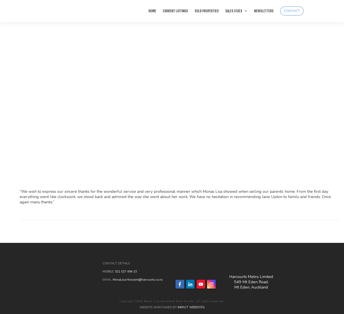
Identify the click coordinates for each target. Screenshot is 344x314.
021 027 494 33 (125, 271)
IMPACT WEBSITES (191, 307)
